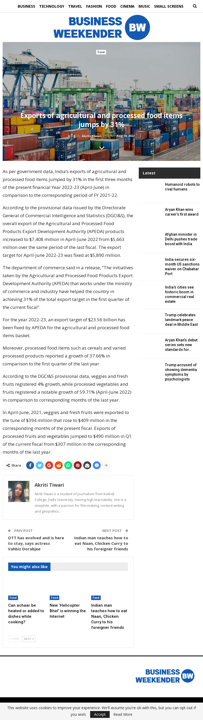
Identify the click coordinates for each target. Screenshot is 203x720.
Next (29, 639)
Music (146, 6)
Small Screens (171, 6)
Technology (49, 6)
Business (23, 6)
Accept (100, 714)
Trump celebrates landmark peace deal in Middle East (181, 320)
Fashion (94, 6)
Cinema (128, 6)
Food (112, 6)
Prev (15, 639)
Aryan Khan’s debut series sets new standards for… (181, 345)
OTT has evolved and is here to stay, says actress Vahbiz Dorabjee (36, 543)
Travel (74, 6)
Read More (122, 714)
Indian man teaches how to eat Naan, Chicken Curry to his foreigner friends (101, 543)
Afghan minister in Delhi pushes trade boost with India (181, 239)
